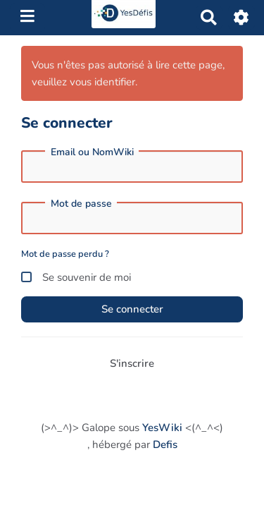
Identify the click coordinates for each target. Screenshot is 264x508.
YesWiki (162, 428)
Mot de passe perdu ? (65, 254)
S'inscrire (132, 363)
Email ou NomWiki (92, 152)
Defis (165, 444)
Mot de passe (81, 204)
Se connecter (132, 309)
